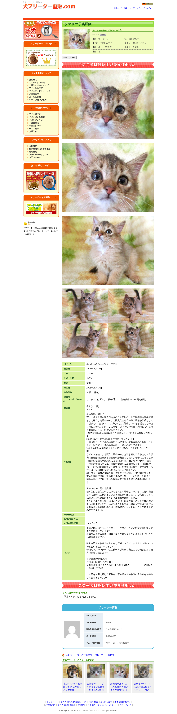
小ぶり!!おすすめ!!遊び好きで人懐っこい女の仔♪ (72, 677)
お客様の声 (34, 94)
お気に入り (69, 58)
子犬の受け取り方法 (66, 705)
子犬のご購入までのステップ (73, 702)
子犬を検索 (93, 702)
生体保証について (122, 702)
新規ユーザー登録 (120, 8)
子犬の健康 (34, 129)
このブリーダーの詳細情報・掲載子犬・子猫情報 (90, 655)
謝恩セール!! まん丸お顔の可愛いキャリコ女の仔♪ (119, 677)
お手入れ (33, 132)
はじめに (33, 80)
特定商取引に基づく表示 (39, 149)
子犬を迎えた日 (36, 120)
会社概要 (33, 146)
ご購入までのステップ (38, 85)
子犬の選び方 (35, 114)
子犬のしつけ (35, 126)
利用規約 (33, 152)
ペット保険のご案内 (37, 100)
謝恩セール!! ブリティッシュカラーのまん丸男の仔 (96, 677)
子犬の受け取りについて (39, 91)
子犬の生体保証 (36, 88)
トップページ (52, 702)
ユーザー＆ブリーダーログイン (141, 8)
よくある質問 (35, 97)
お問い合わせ (35, 157)
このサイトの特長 (37, 83)
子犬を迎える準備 (37, 117)
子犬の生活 (34, 123)
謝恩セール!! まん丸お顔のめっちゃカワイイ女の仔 (143, 677)
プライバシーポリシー (38, 155)
